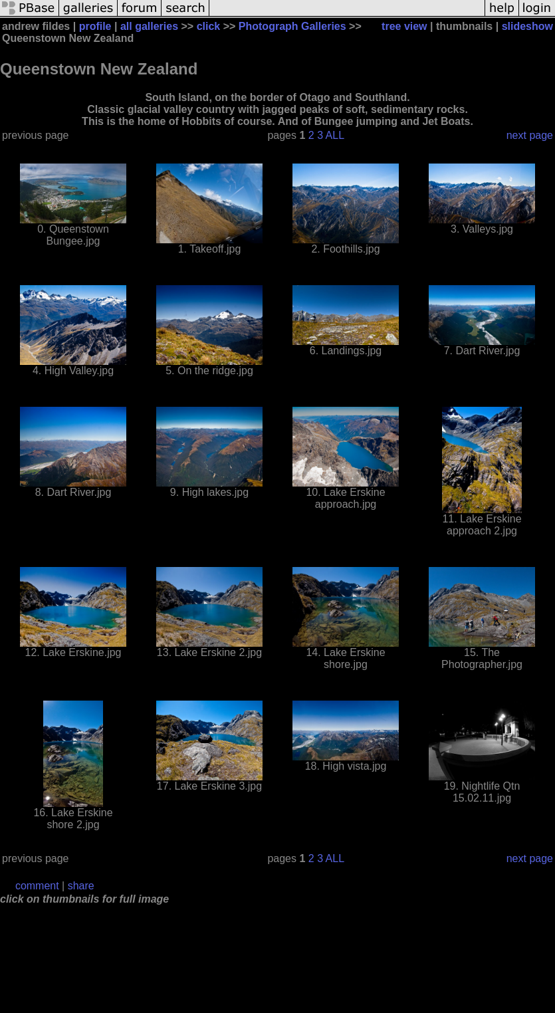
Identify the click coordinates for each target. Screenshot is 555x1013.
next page (529, 135)
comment (37, 885)
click (209, 26)
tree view (404, 26)
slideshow (527, 26)
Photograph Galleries (292, 26)
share (81, 885)
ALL (335, 135)
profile (95, 26)
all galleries (149, 26)
